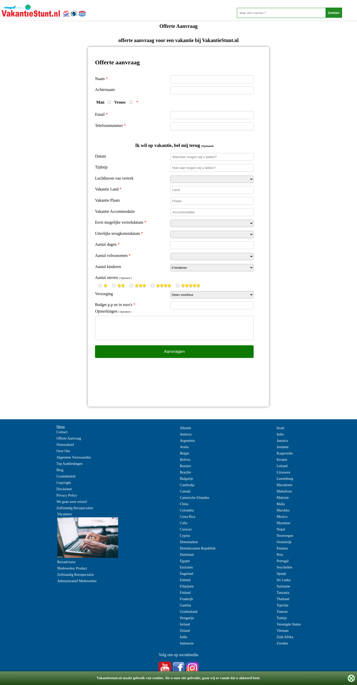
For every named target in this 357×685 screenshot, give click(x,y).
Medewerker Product (72, 568)
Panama (282, 548)
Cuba (183, 523)
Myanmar (283, 523)
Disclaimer (64, 489)
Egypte (185, 561)
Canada (185, 491)
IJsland (185, 631)
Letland (282, 466)
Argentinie (187, 441)
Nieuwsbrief (65, 445)
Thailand (283, 599)
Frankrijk (186, 599)
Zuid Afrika (285, 637)
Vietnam (283, 631)
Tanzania (283, 593)
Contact (62, 432)
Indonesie (187, 643)
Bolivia (185, 460)
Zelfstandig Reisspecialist (75, 508)
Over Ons (63, 451)
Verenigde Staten (289, 624)
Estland (185, 580)
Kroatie (282, 460)
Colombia (187, 510)
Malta (281, 504)
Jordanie (283, 447)
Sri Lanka (284, 580)
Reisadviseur (66, 562)
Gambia (185, 605)
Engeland (186, 574)
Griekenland (188, 612)
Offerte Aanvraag (69, 438)
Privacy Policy (67, 495)
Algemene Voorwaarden (74, 457)
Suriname (283, 586)
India (183, 637)
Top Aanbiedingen (70, 464)
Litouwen (283, 472)
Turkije (282, 618)
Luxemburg (285, 479)
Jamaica (282, 441)
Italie (280, 434)
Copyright (64, 483)
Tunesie (282, 612)
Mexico (282, 517)
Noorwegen (285, 536)
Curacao (186, 529)
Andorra (186, 434)
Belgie (184, 453)
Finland (185, 593)
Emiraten (186, 567)
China (184, 504)
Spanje (281, 574)
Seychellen (284, 567)
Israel (281, 428)
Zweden (282, 643)
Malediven (284, 491)
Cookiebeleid (66, 476)
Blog (60, 470)
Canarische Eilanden (194, 498)
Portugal (283, 561)
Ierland (185, 624)
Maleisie (283, 498)
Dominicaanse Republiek (198, 548)
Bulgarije (186, 479)
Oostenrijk (284, 542)
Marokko (283, 510)
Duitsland (187, 555)
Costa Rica (187, 517)
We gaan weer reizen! (72, 502)
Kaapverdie (285, 453)
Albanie (185, 428)
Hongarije (187, 618)
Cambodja (187, 485)
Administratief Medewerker (77, 581)
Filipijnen (187, 586)
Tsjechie (282, 605)
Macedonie (284, 485)
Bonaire (185, 466)
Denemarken (189, 542)
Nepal (281, 529)
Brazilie (185, 472)
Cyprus (185, 536)
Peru (280, 555)
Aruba (184, 447)
